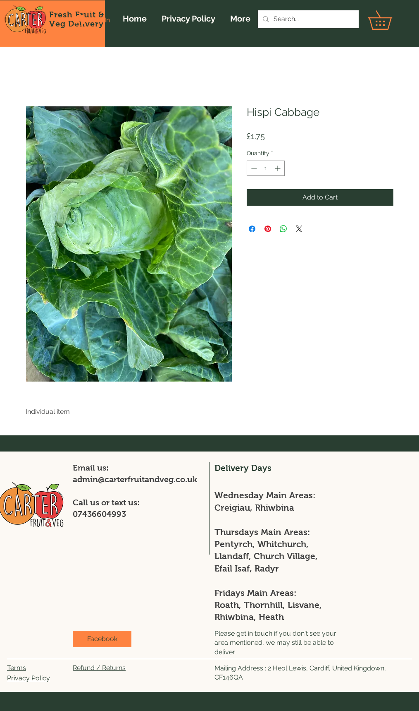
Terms (16, 668)
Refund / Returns (99, 668)
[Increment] (278, 168)
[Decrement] (253, 168)
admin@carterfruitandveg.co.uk (135, 479)
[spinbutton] (265, 168)
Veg (58, 23)
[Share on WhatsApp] (283, 229)
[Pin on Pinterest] (268, 229)
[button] (389, 20)
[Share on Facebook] (252, 229)
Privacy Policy (28, 678)
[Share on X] (299, 229)
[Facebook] (102, 639)
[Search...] (307, 19)
